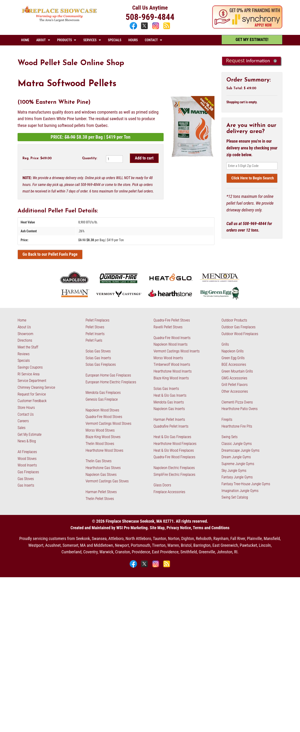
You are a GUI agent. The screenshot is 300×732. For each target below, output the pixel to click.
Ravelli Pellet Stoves (168, 327)
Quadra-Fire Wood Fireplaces (174, 457)
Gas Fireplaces (28, 472)
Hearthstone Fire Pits (236, 426)
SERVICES (89, 40)
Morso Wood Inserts (168, 358)
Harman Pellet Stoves (101, 492)
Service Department (32, 380)
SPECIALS (114, 40)
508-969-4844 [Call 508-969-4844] (150, 17)
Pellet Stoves (95, 327)
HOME (25, 40)
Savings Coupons (30, 367)
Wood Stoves (27, 458)
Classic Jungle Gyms (236, 443)
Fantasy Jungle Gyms (237, 477)
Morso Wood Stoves (100, 430)
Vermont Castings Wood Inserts (177, 351)
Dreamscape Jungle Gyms (240, 450)
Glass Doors (162, 485)
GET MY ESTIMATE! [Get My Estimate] (252, 39)
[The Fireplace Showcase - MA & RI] (59, 20)
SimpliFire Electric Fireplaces (174, 474)
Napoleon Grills (232, 351)
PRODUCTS (64, 40)
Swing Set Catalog (234, 497)
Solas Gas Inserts (98, 358)
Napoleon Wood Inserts (171, 344)
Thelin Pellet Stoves (100, 498)
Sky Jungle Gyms (233, 470)
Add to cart (144, 157)
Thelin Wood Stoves (100, 443)
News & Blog (27, 441)
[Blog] (166, 28)
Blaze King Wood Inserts (171, 378)
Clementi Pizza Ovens (237, 402)
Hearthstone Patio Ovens (239, 409)
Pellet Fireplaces (97, 320)
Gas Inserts (26, 485)
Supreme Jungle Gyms (237, 464)
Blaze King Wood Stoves (103, 437)
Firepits (226, 419)
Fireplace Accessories (169, 492)
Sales (22, 427)
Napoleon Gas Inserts (169, 409)
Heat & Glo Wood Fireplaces (174, 450)
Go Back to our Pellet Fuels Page (50, 254)
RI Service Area (29, 374)
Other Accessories (234, 391)
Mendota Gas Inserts (169, 402)
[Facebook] (134, 28)
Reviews (24, 354)
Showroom (25, 334)
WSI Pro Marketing (132, 527)
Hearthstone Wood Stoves (104, 450)
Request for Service (32, 394)
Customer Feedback (32, 401)
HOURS (133, 40)
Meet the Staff (28, 347)
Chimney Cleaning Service (36, 387)
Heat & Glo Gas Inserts (170, 395)
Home (22, 320)
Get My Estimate (29, 434)
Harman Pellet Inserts (169, 419)
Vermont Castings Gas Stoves (107, 481)
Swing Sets (229, 437)
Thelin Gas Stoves (99, 461)
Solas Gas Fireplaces (101, 364)
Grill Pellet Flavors (234, 384)
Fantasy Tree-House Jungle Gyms (245, 484)
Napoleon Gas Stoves (101, 474)
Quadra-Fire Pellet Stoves (172, 320)
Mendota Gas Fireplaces (103, 392)
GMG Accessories (234, 378)
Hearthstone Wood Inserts (173, 371)
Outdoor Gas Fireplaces (238, 327)
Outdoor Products (234, 320)
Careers (23, 421)
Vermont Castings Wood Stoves (108, 423)
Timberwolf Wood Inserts (172, 364)
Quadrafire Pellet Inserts (171, 426)
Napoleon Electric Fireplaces (174, 468)
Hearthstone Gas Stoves (103, 468)
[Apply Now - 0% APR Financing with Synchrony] (247, 27)
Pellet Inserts (95, 334)
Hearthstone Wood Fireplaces (175, 443)
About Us (24, 327)
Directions (25, 340)
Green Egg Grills (233, 358)
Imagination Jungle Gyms (240, 490)
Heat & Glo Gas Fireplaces (172, 437)
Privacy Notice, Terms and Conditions (198, 527)
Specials (24, 360)
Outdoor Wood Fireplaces (239, 334)
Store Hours (26, 407)
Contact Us (26, 414)
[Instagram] (156, 28)
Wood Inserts (27, 465)
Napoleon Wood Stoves (102, 410)
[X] (145, 28)
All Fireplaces (27, 452)
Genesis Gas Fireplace (102, 399)
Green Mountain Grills (237, 371)
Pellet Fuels (94, 340)
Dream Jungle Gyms (236, 457)
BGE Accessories (233, 364)
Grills (225, 344)
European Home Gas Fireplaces (108, 375)
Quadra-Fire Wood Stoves (104, 416)
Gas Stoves (26, 479)
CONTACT (151, 40)
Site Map (157, 527)
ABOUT (41, 40)
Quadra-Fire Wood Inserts (172, 338)
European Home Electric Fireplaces (111, 382)
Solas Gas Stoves (98, 351)
